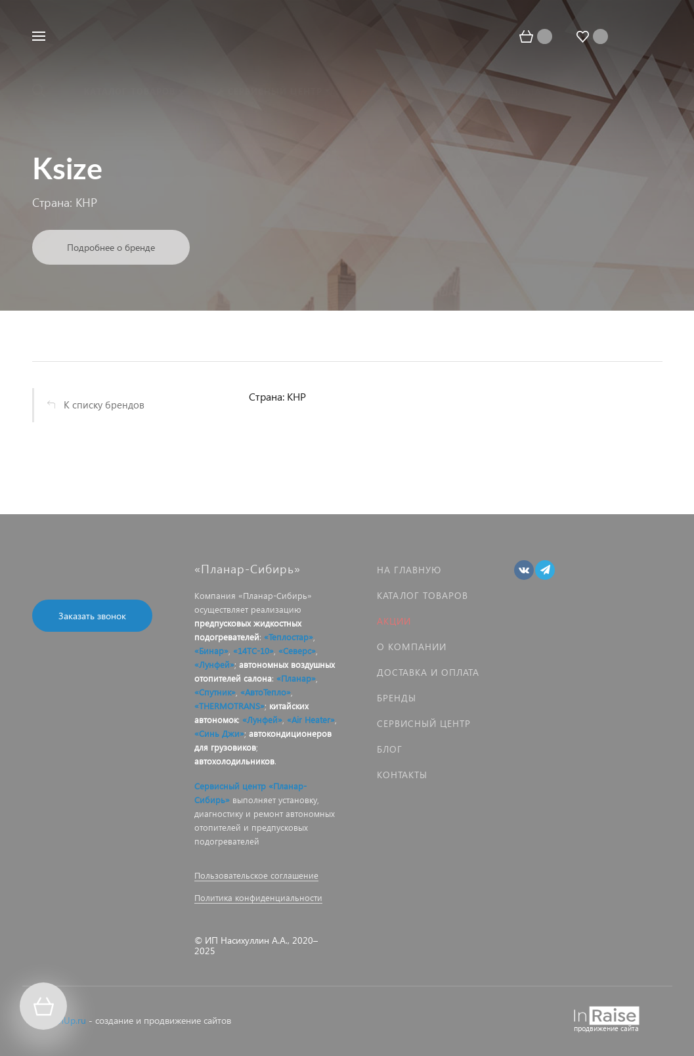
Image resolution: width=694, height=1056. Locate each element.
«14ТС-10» (253, 650)
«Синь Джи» (219, 733)
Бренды (396, 698)
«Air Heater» (311, 719)
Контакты (402, 774)
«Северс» (297, 650)
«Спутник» (215, 691)
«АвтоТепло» (265, 691)
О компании (411, 646)
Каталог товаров (422, 595)
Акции (394, 621)
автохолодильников (234, 760)
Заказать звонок (92, 615)
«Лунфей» (214, 664)
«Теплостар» (288, 636)
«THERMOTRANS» (229, 705)
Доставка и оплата (428, 672)
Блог (389, 749)
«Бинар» (211, 650)
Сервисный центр (424, 723)
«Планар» (296, 678)
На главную (409, 569)
